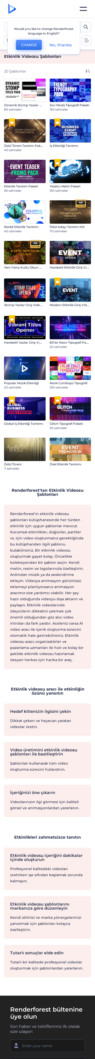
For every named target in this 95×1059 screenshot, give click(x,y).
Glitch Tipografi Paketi (66, 424)
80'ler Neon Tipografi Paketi (71, 342)
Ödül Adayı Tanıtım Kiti (67, 227)
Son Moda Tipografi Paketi (69, 105)
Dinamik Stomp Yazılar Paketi (26, 105)
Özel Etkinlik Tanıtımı (65, 464)
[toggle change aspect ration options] (86, 40)
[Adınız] (47, 1045)
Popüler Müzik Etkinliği (21, 383)
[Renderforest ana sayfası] (12, 9)
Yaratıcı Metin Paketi (65, 186)
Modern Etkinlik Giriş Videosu (72, 305)
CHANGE (29, 45)
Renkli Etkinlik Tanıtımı (21, 227)
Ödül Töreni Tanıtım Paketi (24, 146)
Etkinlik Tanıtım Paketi (21, 186)
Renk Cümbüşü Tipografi (68, 383)
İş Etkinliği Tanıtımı (64, 146)
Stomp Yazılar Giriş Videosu (24, 305)
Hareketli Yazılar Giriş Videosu (26, 342)
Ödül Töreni (13, 464)
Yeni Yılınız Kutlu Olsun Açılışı (26, 267)
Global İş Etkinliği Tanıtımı (23, 424)
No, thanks (60, 45)
